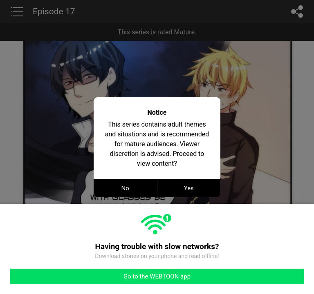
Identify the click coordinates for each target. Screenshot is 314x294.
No (125, 188)
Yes (189, 188)
